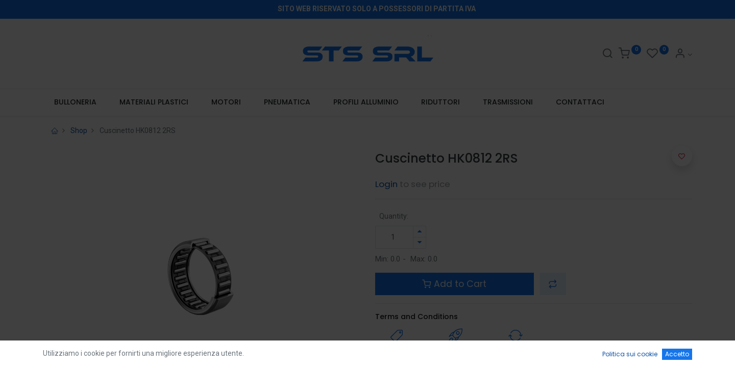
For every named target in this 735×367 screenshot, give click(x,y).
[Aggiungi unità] (419, 231)
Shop (78, 130)
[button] (553, 284)
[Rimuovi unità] (419, 243)
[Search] (607, 54)
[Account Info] (683, 54)
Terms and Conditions (416, 316)
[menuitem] (75, 102)
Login (386, 184)
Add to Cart (454, 284)
